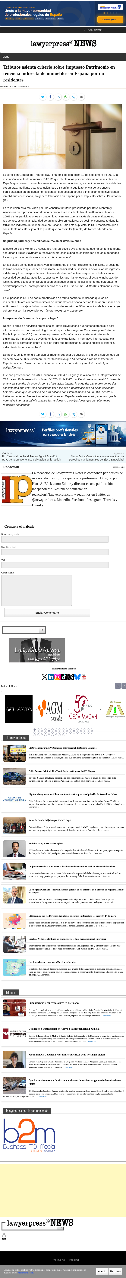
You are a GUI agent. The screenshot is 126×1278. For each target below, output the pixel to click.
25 (60, 732)
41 (56, 735)
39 (49, 735)
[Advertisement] (63, 1190)
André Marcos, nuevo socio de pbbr (46, 843)
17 (92, 729)
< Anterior (7, 453)
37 (42, 735)
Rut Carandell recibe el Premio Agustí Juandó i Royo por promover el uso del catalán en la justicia (31, 458)
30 (78, 732)
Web (3, 560)
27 (67, 732)
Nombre (10, 534)
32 (85, 732)
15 (85, 729)
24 (56, 732)
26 (63, 732)
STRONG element (93, 30)
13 (78, 729)
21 (45, 732)
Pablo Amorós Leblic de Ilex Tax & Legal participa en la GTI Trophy (62, 771)
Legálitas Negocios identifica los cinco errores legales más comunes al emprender (67, 939)
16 (88, 729)
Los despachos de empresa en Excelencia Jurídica (52, 962)
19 (38, 732)
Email (8, 547)
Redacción (11, 467)
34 (92, 732)
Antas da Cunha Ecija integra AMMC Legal (50, 820)
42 (60, 735)
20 (42, 732)
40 (53, 735)
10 (67, 729)
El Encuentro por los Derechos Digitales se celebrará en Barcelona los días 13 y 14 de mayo (72, 916)
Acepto (102, 1271)
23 (53, 732)
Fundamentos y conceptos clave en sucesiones (54, 1003)
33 (88, 732)
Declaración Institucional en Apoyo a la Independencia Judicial (64, 1028)
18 (35, 732)
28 (70, 732)
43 (63, 735)
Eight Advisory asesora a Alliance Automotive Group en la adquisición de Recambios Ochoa (73, 794)
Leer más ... (118, 757)
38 (45, 735)
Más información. (26, 1272)
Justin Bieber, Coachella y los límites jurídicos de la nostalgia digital (67, 1054)
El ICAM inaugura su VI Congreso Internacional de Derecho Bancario (63, 748)
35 (35, 735)
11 (70, 729)
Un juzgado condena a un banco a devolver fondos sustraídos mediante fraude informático (72, 866)
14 (81, 729)
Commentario (7, 572)
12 (74, 729)
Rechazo (115, 1271)
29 (74, 732)
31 (81, 732)
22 (49, 732)
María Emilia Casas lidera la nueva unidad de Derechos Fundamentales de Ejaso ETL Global (96, 458)
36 (38, 735)
